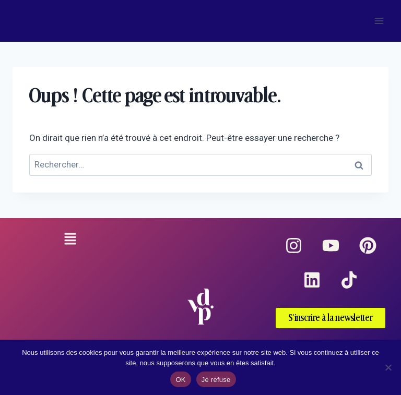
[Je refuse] (388, 367)
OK (180, 380)
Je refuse (216, 380)
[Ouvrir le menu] (378, 21)
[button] (70, 240)
